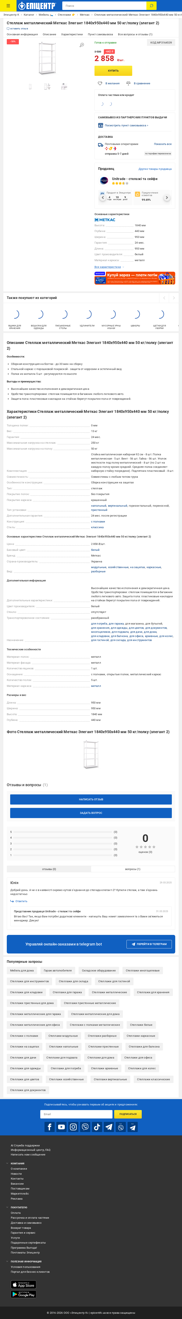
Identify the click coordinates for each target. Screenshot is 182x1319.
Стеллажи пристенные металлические (90, 1003)
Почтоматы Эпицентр (25, 1252)
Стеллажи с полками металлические (95, 1024)
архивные (151, 636)
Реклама (16, 1198)
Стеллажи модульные (63, 1035)
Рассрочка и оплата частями (30, 1217)
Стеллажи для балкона (144, 1046)
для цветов (136, 627)
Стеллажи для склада (73, 981)
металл (96, 685)
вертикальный (117, 505)
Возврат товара (21, 1227)
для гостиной (100, 640)
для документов (156, 627)
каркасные (154, 567)
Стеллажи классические (153, 1079)
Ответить (18, 901)
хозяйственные (118, 567)
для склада (118, 640)
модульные (99, 567)
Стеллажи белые (141, 1024)
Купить (113, 70)
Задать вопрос (91, 812)
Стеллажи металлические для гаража (35, 1014)
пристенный (99, 510)
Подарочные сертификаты (28, 1242)
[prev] (164, 298)
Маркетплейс (20, 1193)
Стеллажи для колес (142, 1068)
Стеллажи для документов (28, 1090)
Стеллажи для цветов (24, 1079)
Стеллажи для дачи (23, 1057)
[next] (174, 298)
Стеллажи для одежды (25, 1068)
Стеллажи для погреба (66, 1068)
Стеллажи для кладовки (26, 992)
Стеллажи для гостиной (114, 981)
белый (95, 549)
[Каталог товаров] (8, 5)
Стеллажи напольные (63, 1046)
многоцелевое (100, 631)
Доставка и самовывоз (26, 1222)
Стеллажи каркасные (141, 1035)
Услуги (15, 1237)
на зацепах (137, 567)
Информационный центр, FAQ (30, 1149)
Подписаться (128, 1114)
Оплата (16, 1212)
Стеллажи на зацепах (24, 1046)
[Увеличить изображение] (82, 45)
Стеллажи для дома (101, 1057)
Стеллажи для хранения (153, 992)
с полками (98, 521)
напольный (99, 505)
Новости (16, 1173)
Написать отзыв (91, 799)
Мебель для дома (22, 970)
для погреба (99, 623)
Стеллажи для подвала (61, 1057)
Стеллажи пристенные (103, 1046)
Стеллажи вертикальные (110, 1079)
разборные (98, 571)
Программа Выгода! (24, 1247)
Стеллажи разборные (102, 1035)
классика (97, 527)
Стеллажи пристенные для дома (32, 1003)
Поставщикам (20, 1188)
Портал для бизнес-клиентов (30, 1271)
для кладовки (100, 636)
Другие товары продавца (155, 169)
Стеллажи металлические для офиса (35, 1024)
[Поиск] (151, 5)
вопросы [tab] (130, 869)
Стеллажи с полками (24, 1035)
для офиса (136, 636)
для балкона (119, 636)
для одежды (119, 627)
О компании (19, 1168)
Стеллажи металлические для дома (95, 1014)
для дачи (136, 631)
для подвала (120, 631)
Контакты (17, 1178)
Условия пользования (25, 1267)
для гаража (116, 623)
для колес (166, 636)
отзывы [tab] (47, 869)
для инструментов (139, 640)
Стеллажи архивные (104, 1068)
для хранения (100, 627)
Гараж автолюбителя (58, 970)
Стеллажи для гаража (67, 992)
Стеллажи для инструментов (29, 981)
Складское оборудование (99, 970)
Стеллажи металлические (109, 992)
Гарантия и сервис (23, 1232)
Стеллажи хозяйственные (66, 1079)
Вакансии (17, 1183)
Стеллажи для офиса (138, 1057)
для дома (150, 631)
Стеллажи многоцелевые (143, 970)
